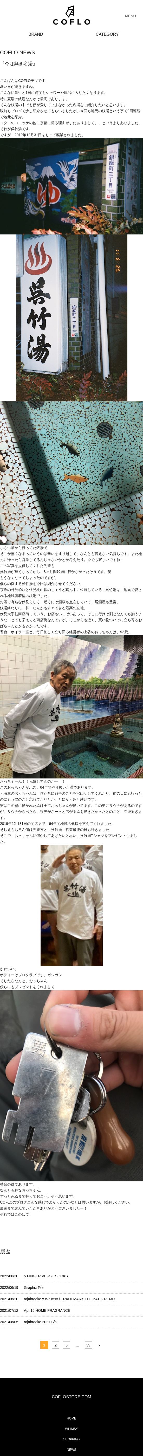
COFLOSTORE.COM (71, 1397)
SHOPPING (71, 1439)
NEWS (71, 1450)
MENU (130, 16)
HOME (71, 1418)
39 (88, 1345)
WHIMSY (71, 1429)
